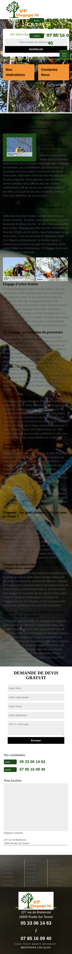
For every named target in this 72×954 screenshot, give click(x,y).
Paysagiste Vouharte (9, 882)
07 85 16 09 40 (32, 769)
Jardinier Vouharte (8, 874)
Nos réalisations (15, 72)
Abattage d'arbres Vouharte (8, 864)
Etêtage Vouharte (54, 862)
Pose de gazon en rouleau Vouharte (58, 880)
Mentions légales (36, 947)
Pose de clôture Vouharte (58, 870)
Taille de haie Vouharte (34, 862)
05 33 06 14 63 (32, 762)
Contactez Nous (49, 72)
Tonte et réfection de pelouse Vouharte (33, 874)
